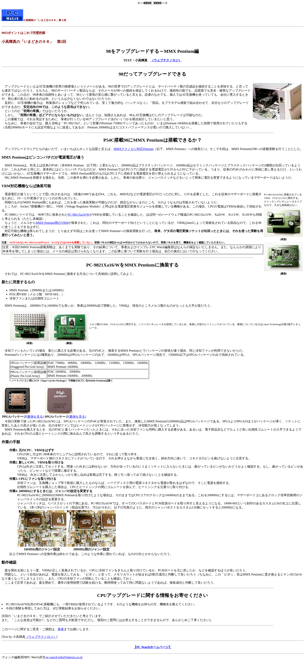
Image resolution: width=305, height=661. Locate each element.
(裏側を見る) (35, 416)
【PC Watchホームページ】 (152, 647)
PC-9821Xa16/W (78, 214)
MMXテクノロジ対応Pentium (133, 149)
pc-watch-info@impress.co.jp (64, 657)
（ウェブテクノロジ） (166, 60)
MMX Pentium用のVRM (52, 222)
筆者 (61, 629)
